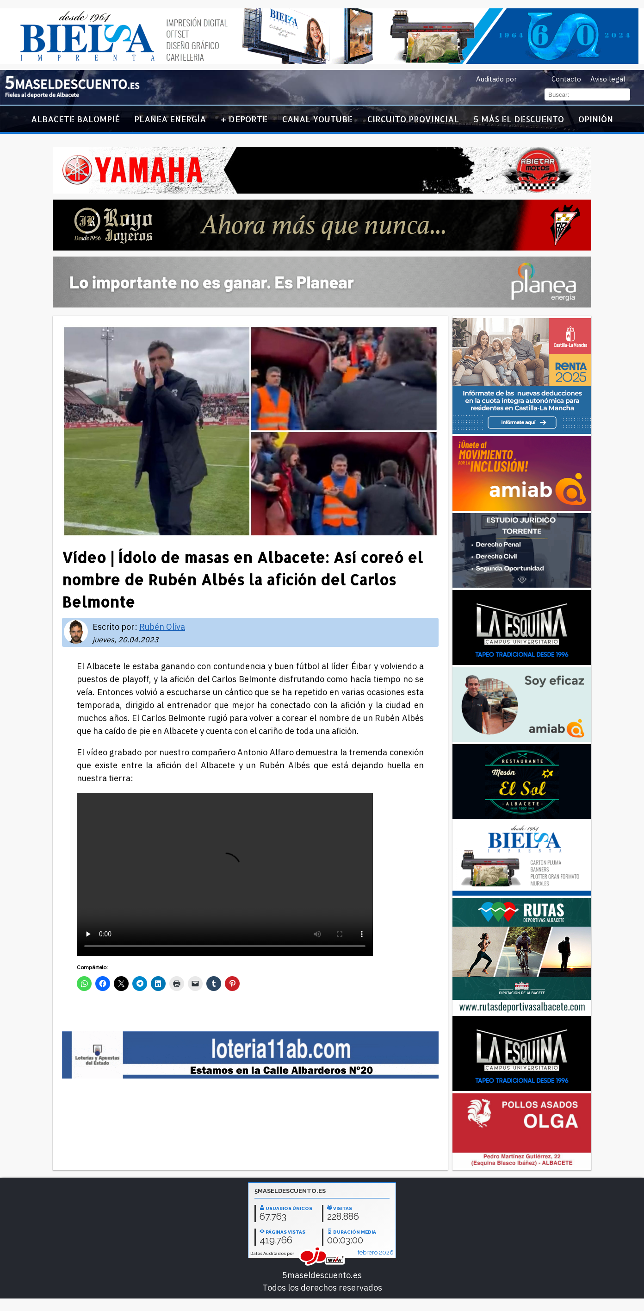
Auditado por (496, 79)
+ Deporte (244, 118)
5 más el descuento (519, 118)
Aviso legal (607, 79)
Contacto (566, 79)
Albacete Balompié (75, 118)
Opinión (595, 118)
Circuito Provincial (413, 118)
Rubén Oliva (162, 626)
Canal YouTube (317, 118)
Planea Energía (170, 118)
